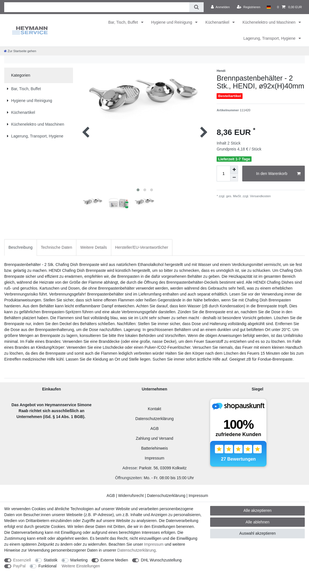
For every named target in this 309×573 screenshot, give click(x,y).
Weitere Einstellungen (81, 566)
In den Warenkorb (278, 173)
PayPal (19, 566)
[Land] (268, 7)
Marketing (79, 560)
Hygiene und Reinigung (172, 22)
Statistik (50, 560)
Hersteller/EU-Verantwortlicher (141, 247)
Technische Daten (56, 247)
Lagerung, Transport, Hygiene (270, 38)
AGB (154, 428)
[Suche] (196, 7)
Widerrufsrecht (131, 495)
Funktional (47, 566)
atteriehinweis (156, 448)
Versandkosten (260, 196)
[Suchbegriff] (96, 7)
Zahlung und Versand (154, 438)
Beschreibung (20, 247)
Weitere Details (93, 247)
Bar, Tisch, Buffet (123, 22)
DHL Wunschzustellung (161, 560)
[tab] (20, 247)
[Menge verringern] (234, 177)
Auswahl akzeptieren (257, 533)
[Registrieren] (248, 7)
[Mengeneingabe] (223, 173)
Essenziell (22, 560)
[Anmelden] (220, 7)
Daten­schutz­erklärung (136, 550)
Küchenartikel (217, 22)
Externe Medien (114, 560)
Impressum (154, 458)
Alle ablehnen (258, 522)
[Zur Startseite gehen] (20, 51)
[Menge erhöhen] (234, 170)
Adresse (129, 468)
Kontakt (154, 409)
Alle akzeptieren (257, 510)
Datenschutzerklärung (154, 418)
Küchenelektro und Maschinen (270, 22)
